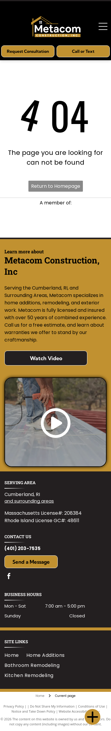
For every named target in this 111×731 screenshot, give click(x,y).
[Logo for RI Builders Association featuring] (55, 222)
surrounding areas (34, 501)
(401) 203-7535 (22, 548)
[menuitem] (15, 655)
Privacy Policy (14, 706)
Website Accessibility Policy (79, 711)
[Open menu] (103, 26)
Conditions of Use (91, 706)
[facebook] (8, 577)
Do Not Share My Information (52, 706)
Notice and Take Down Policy (33, 711)
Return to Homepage (55, 186)
